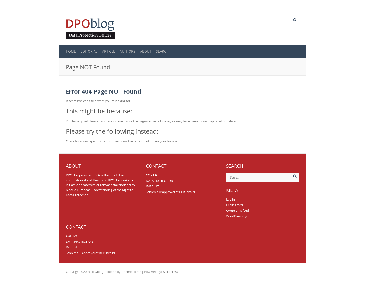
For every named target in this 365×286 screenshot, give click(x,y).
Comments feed (237, 210)
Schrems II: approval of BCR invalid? (171, 192)
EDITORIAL (89, 51)
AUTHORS (127, 51)
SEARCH (162, 51)
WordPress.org (236, 216)
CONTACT (153, 175)
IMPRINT (152, 186)
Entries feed (234, 205)
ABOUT (145, 51)
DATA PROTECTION (159, 181)
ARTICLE (108, 51)
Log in (230, 199)
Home (71, 51)
